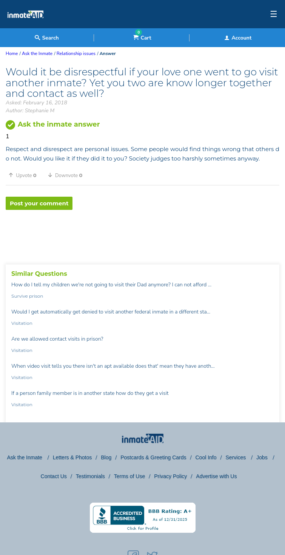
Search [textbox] (47, 37)
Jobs (262, 457)
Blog (106, 457)
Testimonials (90, 476)
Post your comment (39, 203)
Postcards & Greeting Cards (153, 457)
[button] (25, 175)
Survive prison (27, 296)
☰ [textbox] (273, 14)
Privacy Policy (170, 476)
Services (237, 457)
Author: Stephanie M (30, 110)
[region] (142, 234)
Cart (142, 37)
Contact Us (54, 476)
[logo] (25, 26)
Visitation (21, 323)
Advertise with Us (216, 476)
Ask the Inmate (25, 457)
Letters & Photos (72, 457)
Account (237, 37)
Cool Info (206, 457)
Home (12, 53)
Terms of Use (129, 476)
